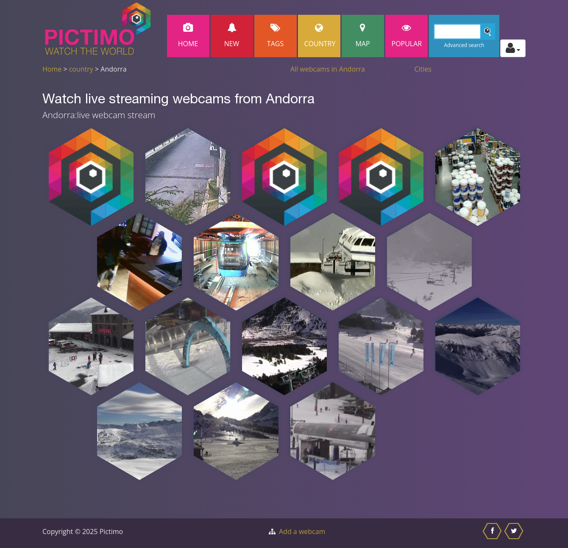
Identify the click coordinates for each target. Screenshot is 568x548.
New (232, 35)
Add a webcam (302, 531)
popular (407, 35)
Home (188, 35)
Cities (423, 69)
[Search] (464, 31)
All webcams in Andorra (327, 69)
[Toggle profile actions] (513, 48)
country (81, 69)
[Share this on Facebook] (493, 533)
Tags (275, 35)
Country (320, 35)
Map (363, 35)
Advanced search (464, 45)
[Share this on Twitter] (515, 533)
